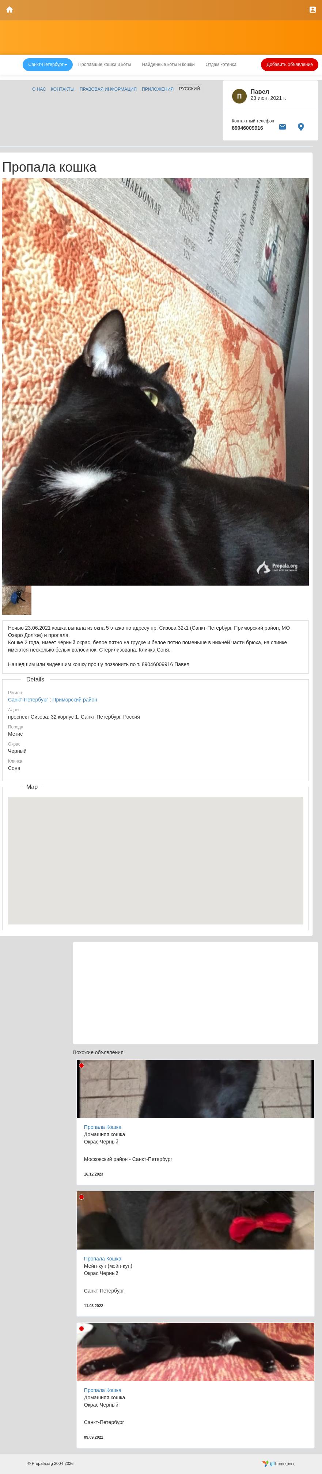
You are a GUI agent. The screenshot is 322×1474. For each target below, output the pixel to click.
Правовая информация (108, 89)
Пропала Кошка (102, 1127)
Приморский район (74, 700)
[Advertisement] (195, 993)
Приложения (158, 89)
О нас (39, 89)
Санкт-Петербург (28, 700)
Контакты (63, 89)
